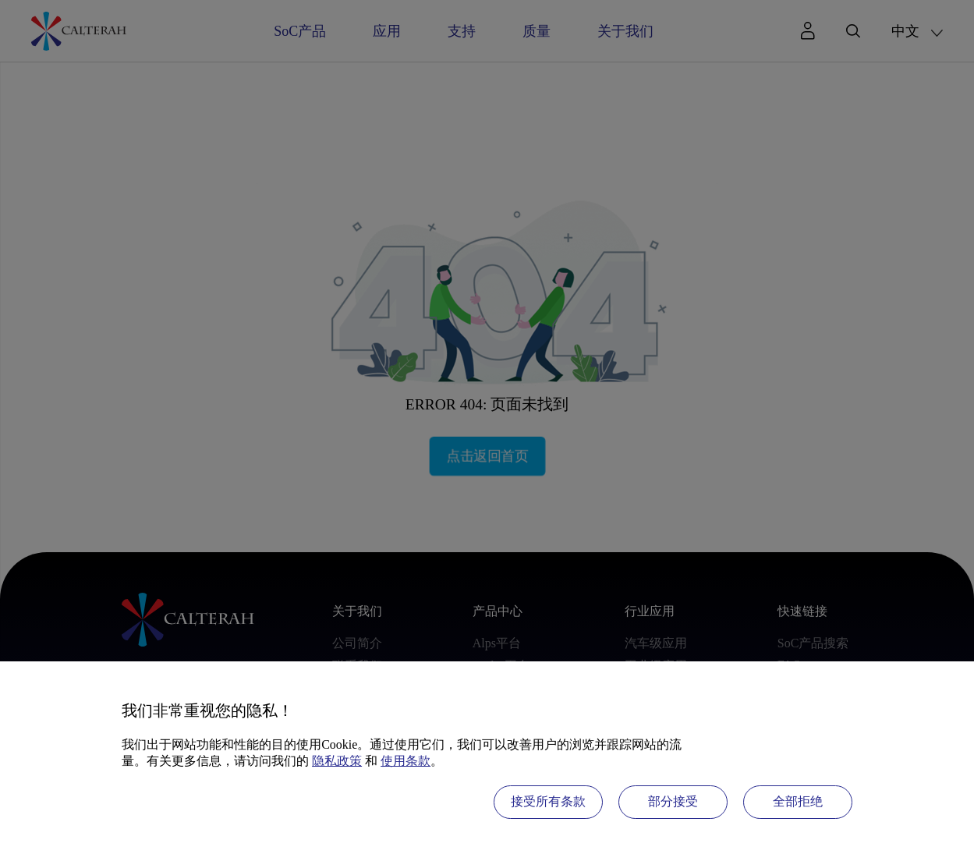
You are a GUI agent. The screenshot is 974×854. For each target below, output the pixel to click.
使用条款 (405, 760)
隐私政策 (337, 760)
